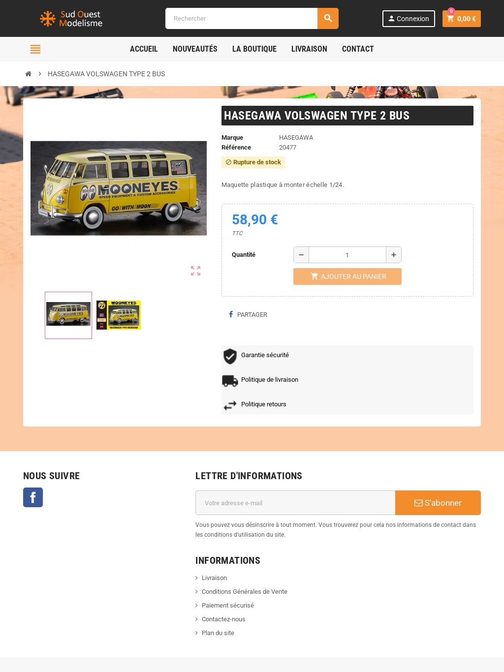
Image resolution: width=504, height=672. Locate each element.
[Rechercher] (251, 18)
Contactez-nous (224, 619)
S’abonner (438, 503)
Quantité (243, 254)
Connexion (408, 18)
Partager (248, 314)
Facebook (33, 497)
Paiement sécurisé (228, 605)
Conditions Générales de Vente (244, 591)
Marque (232, 137)
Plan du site (218, 633)
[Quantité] (347, 255)
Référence (236, 147)
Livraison (214, 577)
